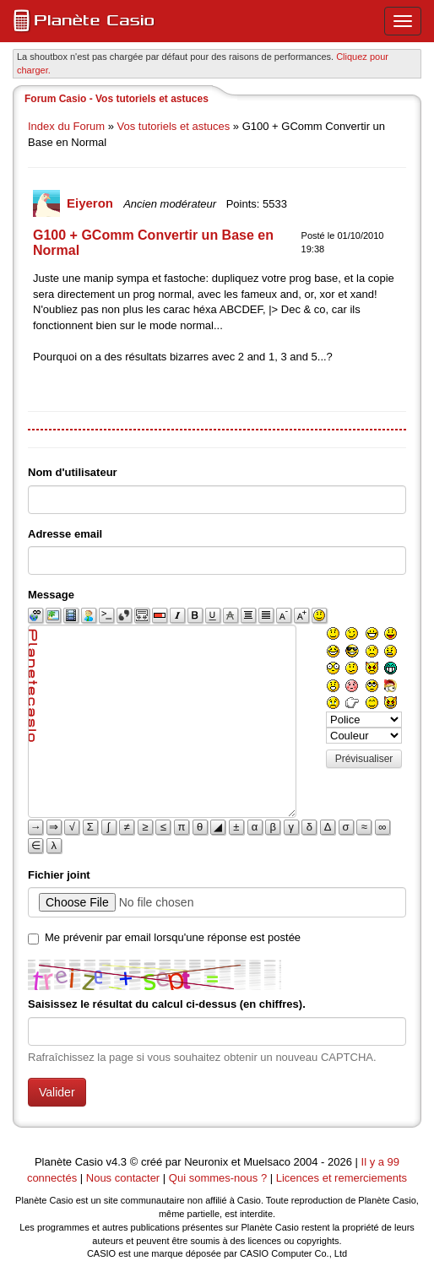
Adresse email (65, 534)
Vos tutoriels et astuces (174, 126)
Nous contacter (123, 1178)
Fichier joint (59, 875)
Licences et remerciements (341, 1178)
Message (51, 594)
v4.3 (116, 1161)
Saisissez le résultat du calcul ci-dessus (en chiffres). (167, 1004)
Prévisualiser (364, 759)
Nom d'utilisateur (72, 472)
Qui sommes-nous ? (218, 1178)
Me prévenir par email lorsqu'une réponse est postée (173, 937)
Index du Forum (66, 126)
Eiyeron (92, 203)
